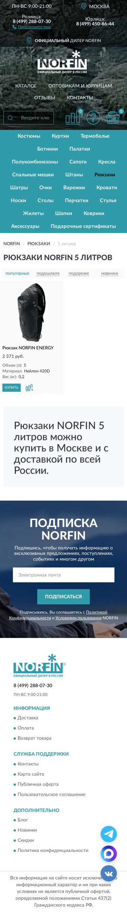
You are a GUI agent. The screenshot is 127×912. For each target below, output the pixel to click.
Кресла (106, 161)
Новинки (27, 830)
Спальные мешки (33, 174)
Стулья (108, 200)
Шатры (19, 187)
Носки (18, 200)
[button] (32, 26)
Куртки (60, 136)
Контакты (80, 98)
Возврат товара (34, 738)
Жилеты (33, 213)
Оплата (26, 728)
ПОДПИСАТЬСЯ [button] (63, 597)
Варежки (74, 187)
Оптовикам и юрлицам (80, 86)
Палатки (79, 149)
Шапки (63, 213)
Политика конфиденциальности (53, 851)
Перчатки (76, 200)
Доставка (28, 718)
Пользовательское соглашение (51, 794)
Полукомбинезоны (35, 161)
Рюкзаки (104, 174)
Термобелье (95, 136)
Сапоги (78, 161)
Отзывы (44, 98)
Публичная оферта (38, 784)
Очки (45, 187)
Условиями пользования (79, 618)
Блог (23, 820)
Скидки (26, 840)
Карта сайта (31, 774)
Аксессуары (25, 226)
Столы (46, 200)
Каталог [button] (26, 86)
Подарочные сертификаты (83, 226)
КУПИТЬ (11, 387)
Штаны (74, 174)
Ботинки (47, 149)
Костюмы (29, 136)
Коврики (94, 213)
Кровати (107, 187)
